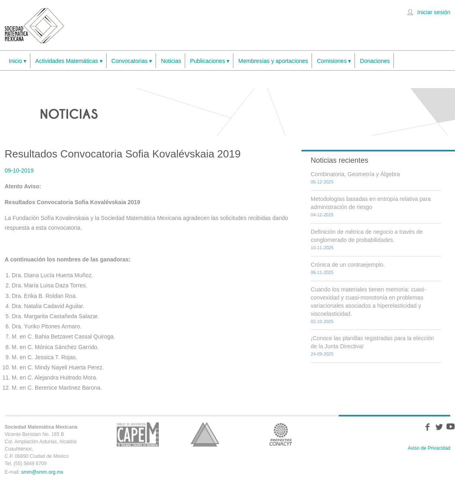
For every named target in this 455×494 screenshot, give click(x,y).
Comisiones (334, 61)
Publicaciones (209, 61)
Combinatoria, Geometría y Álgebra (355, 174)
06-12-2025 (322, 181)
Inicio (18, 61)
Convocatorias (131, 61)
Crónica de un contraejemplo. (348, 264)
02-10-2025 (322, 321)
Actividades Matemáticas (69, 61)
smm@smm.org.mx (42, 472)
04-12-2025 (322, 214)
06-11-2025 (322, 272)
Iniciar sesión (434, 12)
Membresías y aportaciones (273, 61)
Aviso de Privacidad (429, 448)
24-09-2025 (322, 354)
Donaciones (375, 61)
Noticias (171, 61)
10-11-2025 (322, 247)
